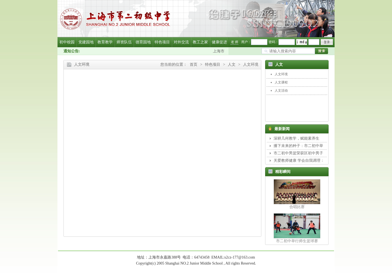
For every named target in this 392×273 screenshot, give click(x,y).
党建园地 (86, 42)
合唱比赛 (297, 207)
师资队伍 (124, 42)
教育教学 (105, 42)
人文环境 (250, 64)
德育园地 (143, 42)
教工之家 (200, 42)
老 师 (234, 42)
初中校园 (67, 42)
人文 (231, 64)
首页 (193, 64)
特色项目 (162, 42)
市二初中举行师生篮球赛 (297, 241)
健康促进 (219, 42)
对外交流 (181, 42)
